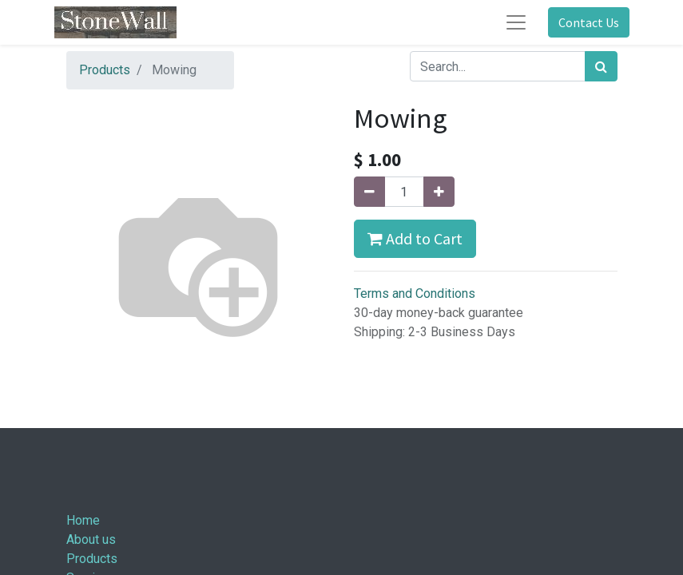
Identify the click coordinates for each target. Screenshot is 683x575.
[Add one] (439, 191)
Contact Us (588, 22)
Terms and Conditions (414, 293)
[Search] (601, 66)
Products (104, 69)
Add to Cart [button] (415, 238)
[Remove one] (369, 191)
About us (91, 539)
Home (83, 520)
